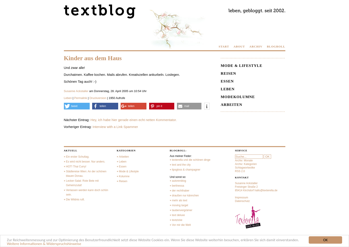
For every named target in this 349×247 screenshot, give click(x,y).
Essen (227, 81)
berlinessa (178, 185)
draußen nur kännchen (185, 195)
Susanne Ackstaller (76, 91)
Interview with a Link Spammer (115, 127)
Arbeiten (231, 105)
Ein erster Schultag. (77, 156)
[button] (77, 106)
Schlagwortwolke (245, 167)
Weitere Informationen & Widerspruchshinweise (44, 244)
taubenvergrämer (182, 210)
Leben (68, 98)
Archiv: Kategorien (246, 164)
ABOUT (239, 46)
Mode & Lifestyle (241, 66)
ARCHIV (255, 46)
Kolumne (124, 176)
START (224, 46)
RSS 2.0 (240, 171)
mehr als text (179, 200)
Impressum (241, 197)
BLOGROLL (276, 46)
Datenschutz (242, 201)
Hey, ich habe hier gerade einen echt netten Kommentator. (134, 120)
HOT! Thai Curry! (76, 166)
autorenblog (179, 180)
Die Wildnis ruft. (75, 199)
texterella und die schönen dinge (191, 159)
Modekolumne (238, 97)
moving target (180, 205)
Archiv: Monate (244, 160)
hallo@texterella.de (266, 190)
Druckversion (97, 98)
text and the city (181, 164)
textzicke (177, 220)
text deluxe (178, 215)
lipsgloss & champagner (186, 169)
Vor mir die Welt (181, 224)
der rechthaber (180, 190)
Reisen (228, 73)
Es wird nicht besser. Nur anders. (85, 161)
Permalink (80, 98)
